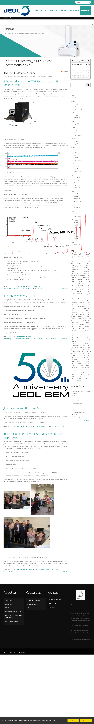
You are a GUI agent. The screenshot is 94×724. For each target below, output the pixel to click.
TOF (25, 288)
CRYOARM (74, 289)
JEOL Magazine (74, 10)
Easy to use (75, 297)
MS (23, 288)
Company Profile (9, 600)
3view (82, 266)
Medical (87, 338)
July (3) (75, 132)
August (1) (76, 157)
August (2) (76, 124)
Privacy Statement (19, 652)
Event (29, 337)
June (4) (76, 194)
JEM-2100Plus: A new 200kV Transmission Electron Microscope (78, 412)
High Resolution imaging (80, 315)
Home (36, 10)
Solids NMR (76, 361)
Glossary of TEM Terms (33, 604)
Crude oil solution (80, 286)
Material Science (77, 338)
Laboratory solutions (21, 339)
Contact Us (51, 607)
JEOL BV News (85, 10)
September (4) (78, 160)
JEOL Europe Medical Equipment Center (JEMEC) (13, 616)
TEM (39, 339)
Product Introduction (34, 286)
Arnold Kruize (21, 286)
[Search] (83, 2)
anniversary (38, 426)
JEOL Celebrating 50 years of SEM (23, 408)
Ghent (41, 569)
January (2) (76, 177)
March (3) (76, 166)
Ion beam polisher (78, 324)
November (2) (77, 201)
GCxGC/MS (75, 312)
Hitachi (87, 316)
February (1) (77, 222)
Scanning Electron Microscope (80, 352)
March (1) (76, 130)
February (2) (77, 180)
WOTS (43, 339)
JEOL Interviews (31, 608)
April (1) (76, 98)
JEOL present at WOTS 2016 (20, 296)
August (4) (76, 144)
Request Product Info (54, 599)
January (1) (76, 207)
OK (73, 720)
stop (55, 57)
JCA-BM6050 (82, 328)
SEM (35, 339)
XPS (73, 380)
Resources (63, 10)
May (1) (76, 104)
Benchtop (8, 339)
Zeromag (78, 380)
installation (46, 569)
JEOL (19, 288)
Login (72, 2)
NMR (32, 339)
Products (53, 10)
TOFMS (30, 288)
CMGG (37, 569)
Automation (75, 273)
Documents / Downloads (33, 600)
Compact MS (9, 288)
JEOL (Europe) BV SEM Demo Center (12, 622)
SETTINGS (86, 720)
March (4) (76, 150)
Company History (9, 604)
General (30, 426)
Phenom (81, 347)
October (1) (77, 117)
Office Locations (9, 608)
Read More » (64, 288)
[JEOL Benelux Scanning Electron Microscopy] (17, 10)
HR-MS (16, 288)
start (38, 57)
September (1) (78, 109)
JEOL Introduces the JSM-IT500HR (82, 401)
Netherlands (75, 345)
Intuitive (87, 322)
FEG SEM (74, 303)
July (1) (75, 106)
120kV (87, 260)
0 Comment (39, 288)
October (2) (77, 199)
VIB (58, 569)
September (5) (78, 171)
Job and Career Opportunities (13, 612)
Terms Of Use (8, 652)
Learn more (52, 720)
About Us (44, 10)
